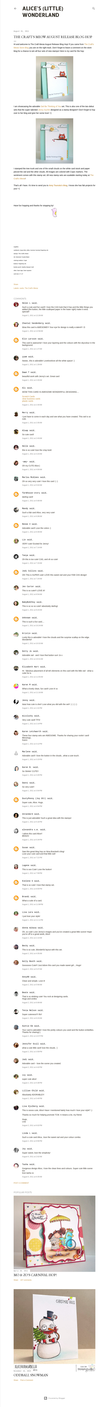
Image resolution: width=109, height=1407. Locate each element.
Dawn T (25, 372)
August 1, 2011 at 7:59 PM (32, 873)
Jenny (25, 700)
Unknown (26, 618)
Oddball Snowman (31, 1375)
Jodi (24, 1059)
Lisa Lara (27, 912)
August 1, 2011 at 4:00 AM (32, 470)
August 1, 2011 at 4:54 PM (32, 806)
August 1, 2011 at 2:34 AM (32, 405)
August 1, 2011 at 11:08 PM (32, 904)
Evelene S (27, 881)
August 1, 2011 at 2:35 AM (32, 423)
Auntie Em (27, 1026)
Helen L (26, 303)
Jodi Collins (29, 571)
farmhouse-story (31, 493)
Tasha (25, 1164)
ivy (24, 1075)
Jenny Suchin (44, 110)
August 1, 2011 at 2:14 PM (32, 724)
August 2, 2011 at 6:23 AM (32, 1018)
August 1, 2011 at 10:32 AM (32, 643)
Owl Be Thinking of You (51, 106)
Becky (25, 946)
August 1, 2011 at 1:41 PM (32, 708)
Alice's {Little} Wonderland (42, 11)
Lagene (25, 865)
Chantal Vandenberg (33, 323)
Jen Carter (28, 586)
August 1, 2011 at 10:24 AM (32, 626)
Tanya (25, 555)
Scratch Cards (28, 396)
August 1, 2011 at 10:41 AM (32, 659)
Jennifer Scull (30, 1044)
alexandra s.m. (30, 830)
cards (22, 288)
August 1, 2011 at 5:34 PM (32, 840)
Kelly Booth (28, 961)
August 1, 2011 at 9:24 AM (32, 610)
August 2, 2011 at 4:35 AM (32, 954)
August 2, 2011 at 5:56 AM (32, 985)
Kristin (26, 633)
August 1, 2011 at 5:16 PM (32, 822)
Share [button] (16, 284)
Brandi (25, 896)
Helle (25, 446)
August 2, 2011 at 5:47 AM (32, 969)
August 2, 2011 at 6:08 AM (32, 1003)
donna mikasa (29, 928)
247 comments (26, 1280)
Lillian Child (30, 1091)
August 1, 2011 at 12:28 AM (32, 315)
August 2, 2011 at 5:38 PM (32, 1083)
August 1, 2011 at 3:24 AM (32, 454)
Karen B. (27, 767)
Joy (24, 1149)
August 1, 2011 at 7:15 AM (32, 563)
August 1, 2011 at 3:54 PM (32, 791)
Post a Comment (21, 1183)
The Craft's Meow (31, 288)
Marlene (26, 752)
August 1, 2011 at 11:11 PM (32, 920)
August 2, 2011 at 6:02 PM (32, 1125)
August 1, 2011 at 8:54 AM (32, 594)
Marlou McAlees (30, 477)
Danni (25, 783)
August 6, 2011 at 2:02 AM (32, 1157)
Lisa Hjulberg (30, 1106)
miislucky (27, 716)
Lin (24, 540)
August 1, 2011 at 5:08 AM (32, 501)
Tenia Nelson (29, 1010)
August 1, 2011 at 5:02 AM (32, 485)
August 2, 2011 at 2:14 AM (32, 938)
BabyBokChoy (28, 602)
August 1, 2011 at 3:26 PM (32, 775)
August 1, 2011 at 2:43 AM (32, 438)
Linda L (26, 1133)
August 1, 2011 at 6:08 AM (32, 516)
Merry (25, 413)
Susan (25, 847)
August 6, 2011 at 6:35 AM (32, 1177)
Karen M (26, 685)
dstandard (27, 814)
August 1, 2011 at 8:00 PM (32, 889)
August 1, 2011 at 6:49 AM (32, 532)
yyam (24, 357)
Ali (24, 388)
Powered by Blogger (54, 1398)
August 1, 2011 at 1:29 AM (32, 365)
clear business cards (31, 399)
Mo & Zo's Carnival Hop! (35, 1275)
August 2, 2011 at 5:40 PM (32, 1098)
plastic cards (27, 401)
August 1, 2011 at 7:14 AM (32, 548)
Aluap (25, 430)
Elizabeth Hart (30, 667)
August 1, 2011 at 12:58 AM (32, 331)
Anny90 (25, 977)
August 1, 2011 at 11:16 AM (32, 692)
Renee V (26, 524)
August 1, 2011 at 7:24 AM (32, 579)
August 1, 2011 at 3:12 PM (32, 744)
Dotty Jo (27, 651)
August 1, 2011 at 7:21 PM (32, 858)
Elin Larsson (29, 339)
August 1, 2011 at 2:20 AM (32, 380)
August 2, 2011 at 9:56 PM (32, 1141)
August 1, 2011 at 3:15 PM (32, 759)
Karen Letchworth (31, 731)
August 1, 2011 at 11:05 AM (32, 677)
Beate (25, 992)
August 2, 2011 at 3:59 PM (32, 1052)
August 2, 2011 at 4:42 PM (32, 1067)
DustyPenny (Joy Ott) (34, 798)
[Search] (93, 8)
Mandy (25, 508)
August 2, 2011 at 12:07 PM (32, 1036)
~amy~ (25, 462)
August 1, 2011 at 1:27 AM (32, 349)
